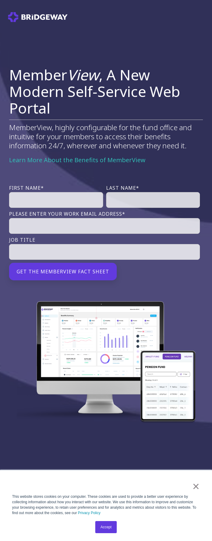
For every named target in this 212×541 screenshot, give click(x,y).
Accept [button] (106, 527)
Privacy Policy (89, 513)
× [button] (195, 486)
